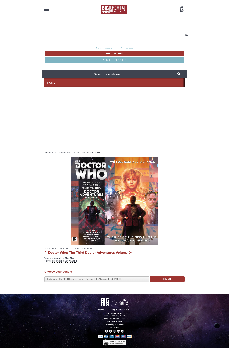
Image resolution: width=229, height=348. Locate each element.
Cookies (94, 340)
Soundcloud (165, 209)
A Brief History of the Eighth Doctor (85, 245)
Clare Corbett (50, 149)
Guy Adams (132, 54)
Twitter (136, 209)
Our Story (181, 315)
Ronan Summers (52, 173)
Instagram (144, 209)
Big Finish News (58, 237)
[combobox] (158, 16)
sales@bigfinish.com (94, 318)
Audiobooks (72, 37)
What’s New (107, 23)
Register (178, 2)
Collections (84, 23)
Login (168, 2)
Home (61, 37)
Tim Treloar (49, 118)
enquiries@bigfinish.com (120, 318)
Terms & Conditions (106, 340)
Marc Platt (142, 54)
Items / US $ (166, 9)
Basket (180, 9)
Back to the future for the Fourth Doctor (161, 245)
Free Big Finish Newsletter (4, 65)
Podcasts (143, 23)
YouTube (153, 209)
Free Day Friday (153, 272)
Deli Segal (49, 182)
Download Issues (178, 321)
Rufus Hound (50, 127)
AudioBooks (60, 23)
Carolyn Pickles (51, 167)
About (161, 23)
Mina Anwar (50, 139)
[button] (143, 77)
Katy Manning (50, 121)
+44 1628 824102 (96, 315)
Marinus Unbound (83, 272)
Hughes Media (59, 343)
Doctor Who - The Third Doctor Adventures (101, 37)
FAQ (183, 318)
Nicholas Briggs (51, 133)
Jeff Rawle (49, 179)
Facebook (127, 209)
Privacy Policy (50, 222)
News (126, 23)
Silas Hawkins (51, 155)
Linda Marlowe (51, 164)
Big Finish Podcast (146, 211)
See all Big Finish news (170, 237)
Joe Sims (48, 142)
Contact (178, 23)
